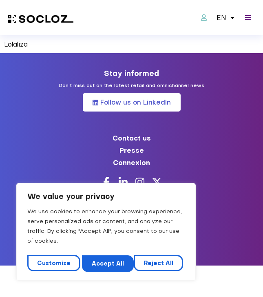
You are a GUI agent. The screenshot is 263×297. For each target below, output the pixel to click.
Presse (131, 150)
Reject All (107, 263)
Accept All (159, 263)
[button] (248, 18)
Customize (53, 263)
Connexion (131, 162)
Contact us (132, 138)
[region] (106, 233)
